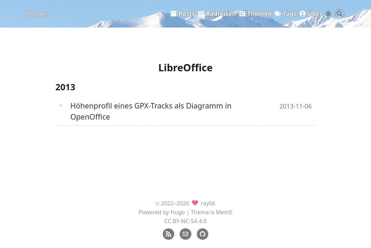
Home (37, 13)
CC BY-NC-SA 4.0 (185, 221)
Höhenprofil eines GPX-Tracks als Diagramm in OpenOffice (151, 111)
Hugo (178, 212)
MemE (224, 212)
